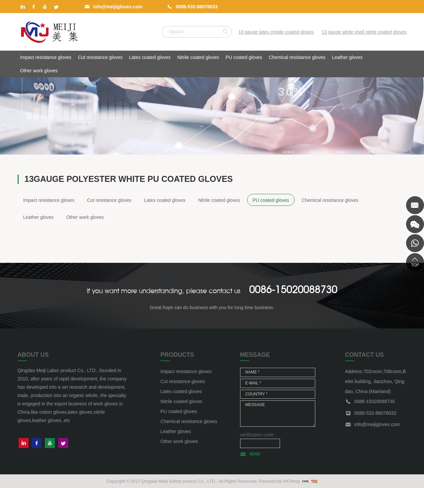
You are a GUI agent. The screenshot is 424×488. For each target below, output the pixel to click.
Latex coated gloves (150, 57)
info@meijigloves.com (117, 6)
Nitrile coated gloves (198, 57)
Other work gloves (39, 70)
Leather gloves (347, 57)
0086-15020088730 (293, 289)
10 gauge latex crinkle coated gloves (276, 32)
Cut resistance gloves (100, 57)
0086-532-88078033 (196, 6)
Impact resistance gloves (45, 57)
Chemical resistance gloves (297, 57)
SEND (254, 454)
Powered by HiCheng (279, 481)
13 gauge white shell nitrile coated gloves (364, 32)
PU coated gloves (244, 57)
